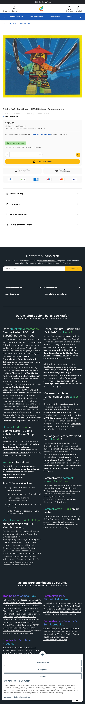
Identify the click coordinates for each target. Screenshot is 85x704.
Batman (73, 614)
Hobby (70, 17)
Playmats (59, 637)
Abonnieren (73, 269)
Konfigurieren (43, 669)
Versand (22, 126)
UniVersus (7, 619)
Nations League (66, 609)
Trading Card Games (27, 342)
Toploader (56, 631)
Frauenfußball (73, 606)
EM (75, 603)
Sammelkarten (16, 17)
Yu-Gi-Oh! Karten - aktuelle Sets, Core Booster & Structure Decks (22, 605)
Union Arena (19, 622)
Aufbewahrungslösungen (55, 640)
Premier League (50, 609)
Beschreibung (15, 194)
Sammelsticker (36, 17)
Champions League (64, 603)
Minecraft (64, 612)
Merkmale (13, 204)
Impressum (8, 697)
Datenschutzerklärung (48, 261)
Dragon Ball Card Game (25, 617)
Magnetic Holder (69, 631)
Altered (6, 625)
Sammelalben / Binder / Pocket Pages (61, 634)
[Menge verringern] (7, 154)
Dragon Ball (56, 614)
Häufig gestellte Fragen (20, 225)
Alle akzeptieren (43, 663)
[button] (6, 9)
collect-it (75, 396)
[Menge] (24, 154)
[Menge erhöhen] (40, 154)
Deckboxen (48, 637)
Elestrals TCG (31, 622)
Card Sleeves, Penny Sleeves (56, 628)
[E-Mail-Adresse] (34, 268)
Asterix (65, 614)
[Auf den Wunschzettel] (78, 155)
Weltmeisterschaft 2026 (54, 606)
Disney (46, 614)
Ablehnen (42, 676)
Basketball (31, 647)
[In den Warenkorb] (42, 161)
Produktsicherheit (17, 214)
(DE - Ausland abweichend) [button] (31, 147)
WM (80, 603)
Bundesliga (48, 603)
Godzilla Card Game (22, 619)
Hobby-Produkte (11, 653)
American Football (11, 650)
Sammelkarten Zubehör (14, 359)
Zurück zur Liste (9, 23)
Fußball (21, 647)
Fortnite (55, 612)
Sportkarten (55, 17)
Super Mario (75, 612)
